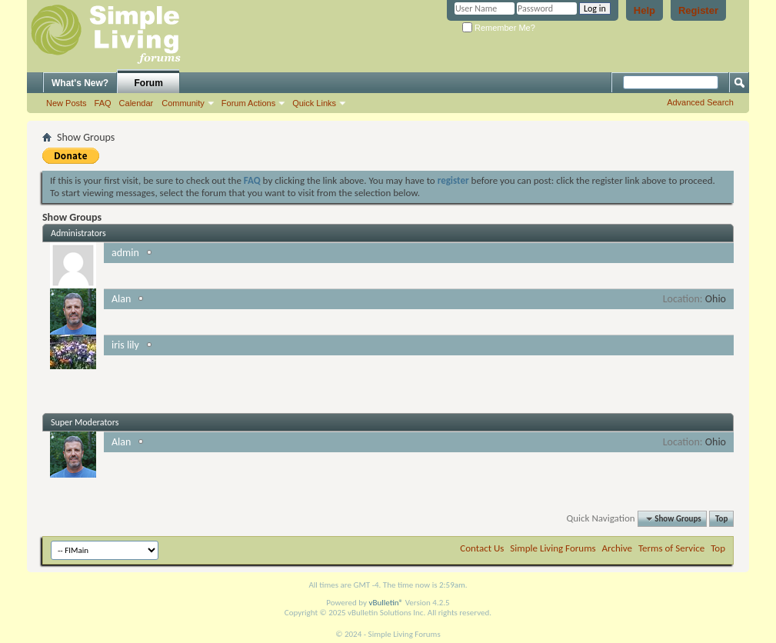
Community (183, 103)
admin (125, 252)
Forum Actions (248, 103)
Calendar (136, 103)
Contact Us (482, 548)
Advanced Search (700, 102)
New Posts (66, 103)
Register (698, 10)
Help (644, 10)
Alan (121, 298)
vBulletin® (385, 603)
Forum (149, 83)
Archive (617, 548)
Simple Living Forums (552, 548)
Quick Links (314, 103)
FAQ (103, 103)
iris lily (125, 344)
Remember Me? (498, 27)
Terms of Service (671, 548)
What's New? (80, 83)
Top (721, 519)
